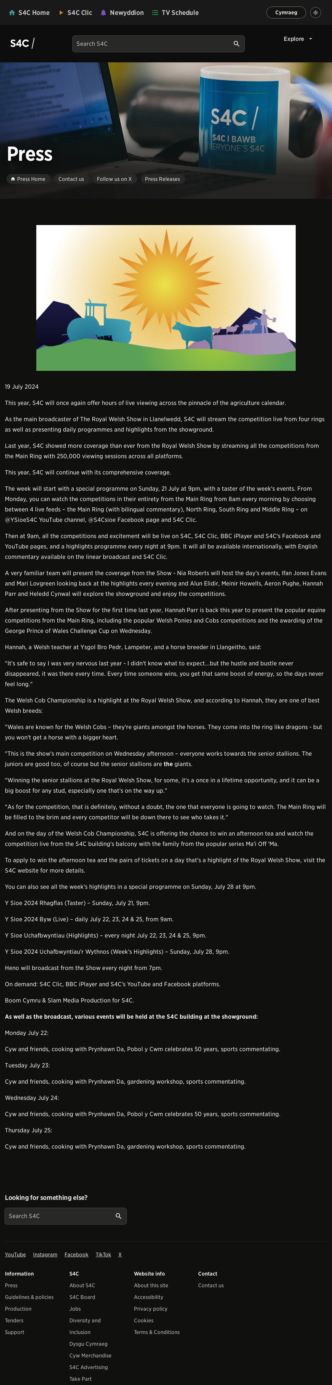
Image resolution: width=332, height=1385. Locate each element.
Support (14, 1332)
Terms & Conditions (157, 1332)
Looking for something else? (46, 1198)
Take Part (80, 1379)
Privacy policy (151, 1309)
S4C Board (82, 1297)
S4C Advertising (88, 1367)
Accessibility (148, 1297)
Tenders (14, 1320)
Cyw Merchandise (90, 1356)
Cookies (143, 1320)
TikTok (103, 1255)
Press (11, 1285)
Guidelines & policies (29, 1297)
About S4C (82, 1285)
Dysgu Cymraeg (88, 1344)
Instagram (45, 1255)
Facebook (77, 1255)
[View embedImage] (166, 298)
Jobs (75, 1309)
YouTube (15, 1255)
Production (18, 1309)
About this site (151, 1285)
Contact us (211, 1285)
